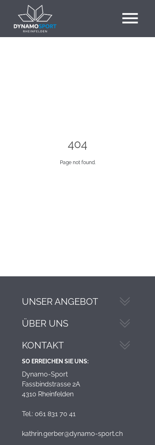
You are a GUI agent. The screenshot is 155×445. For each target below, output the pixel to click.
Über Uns (45, 323)
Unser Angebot (60, 301)
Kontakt (43, 345)
